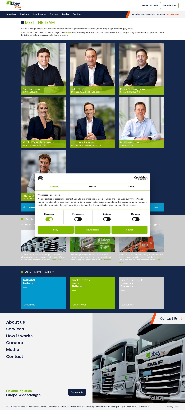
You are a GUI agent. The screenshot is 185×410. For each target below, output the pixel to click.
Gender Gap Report (111, 407)
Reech (176, 407)
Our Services (128, 305)
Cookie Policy (63, 407)
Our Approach (79, 305)
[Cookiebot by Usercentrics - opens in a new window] (136, 178)
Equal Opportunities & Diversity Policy (135, 407)
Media (65, 14)
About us (11, 14)
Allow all (129, 230)
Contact (77, 14)
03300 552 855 (150, 5)
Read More (56, 259)
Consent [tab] (54, 187)
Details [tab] (92, 187)
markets (68, 32)
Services (24, 14)
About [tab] (131, 187)
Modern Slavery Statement (92, 407)
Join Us (157, 207)
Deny (55, 230)
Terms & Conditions (49, 407)
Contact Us (169, 318)
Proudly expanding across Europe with (155, 14)
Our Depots (29, 305)
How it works (39, 14)
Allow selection (92, 230)
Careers (54, 14)
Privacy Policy (75, 407)
